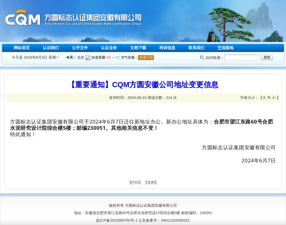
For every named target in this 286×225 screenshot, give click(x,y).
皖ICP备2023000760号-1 (117, 220)
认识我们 (51, 48)
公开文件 (80, 48)
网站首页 (22, 48)
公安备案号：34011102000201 (164, 220)
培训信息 (167, 48)
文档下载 (138, 48)
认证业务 (109, 48)
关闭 (151, 182)
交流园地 (225, 48)
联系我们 (196, 48)
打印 (135, 182)
